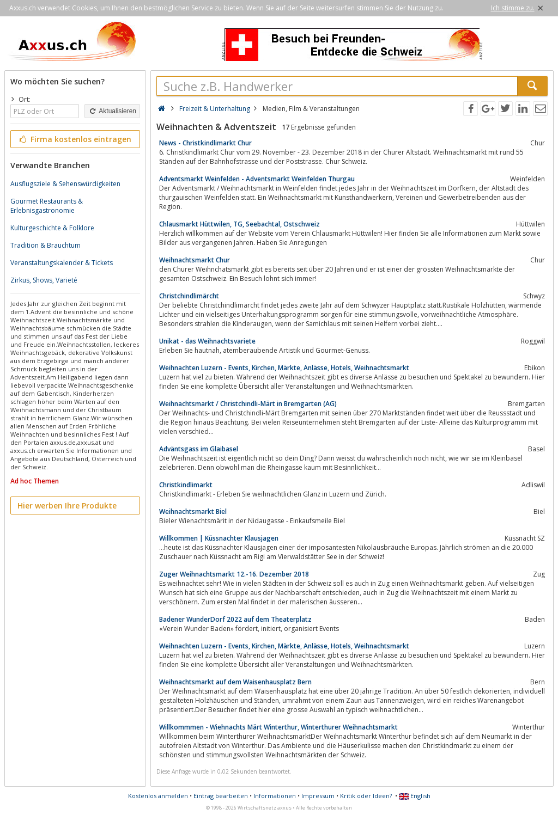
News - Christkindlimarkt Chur (205, 143)
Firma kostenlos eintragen (74, 139)
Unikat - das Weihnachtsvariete (207, 341)
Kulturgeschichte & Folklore (52, 227)
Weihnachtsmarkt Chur (194, 260)
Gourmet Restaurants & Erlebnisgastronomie (46, 206)
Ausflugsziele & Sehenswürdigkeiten (65, 183)
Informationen (274, 796)
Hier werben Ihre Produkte (67, 505)
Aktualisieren (112, 111)
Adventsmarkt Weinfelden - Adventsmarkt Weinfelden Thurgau (257, 178)
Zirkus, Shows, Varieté (43, 280)
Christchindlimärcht (189, 296)
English (414, 796)
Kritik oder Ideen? (366, 796)
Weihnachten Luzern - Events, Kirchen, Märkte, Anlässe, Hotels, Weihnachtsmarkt (284, 367)
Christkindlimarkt (186, 484)
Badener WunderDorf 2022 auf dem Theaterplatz (235, 619)
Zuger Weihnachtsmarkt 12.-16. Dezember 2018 (234, 574)
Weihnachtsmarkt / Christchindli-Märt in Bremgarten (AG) (248, 403)
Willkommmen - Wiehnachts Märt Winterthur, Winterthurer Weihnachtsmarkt (278, 727)
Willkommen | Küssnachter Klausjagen (218, 538)
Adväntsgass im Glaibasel (198, 449)
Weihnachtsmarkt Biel (193, 511)
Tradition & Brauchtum (45, 245)
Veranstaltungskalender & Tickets (61, 262)
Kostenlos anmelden (158, 796)
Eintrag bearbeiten (220, 796)
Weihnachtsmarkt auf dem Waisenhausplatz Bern (235, 682)
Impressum (318, 796)
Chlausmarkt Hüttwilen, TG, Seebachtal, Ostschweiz (239, 224)
